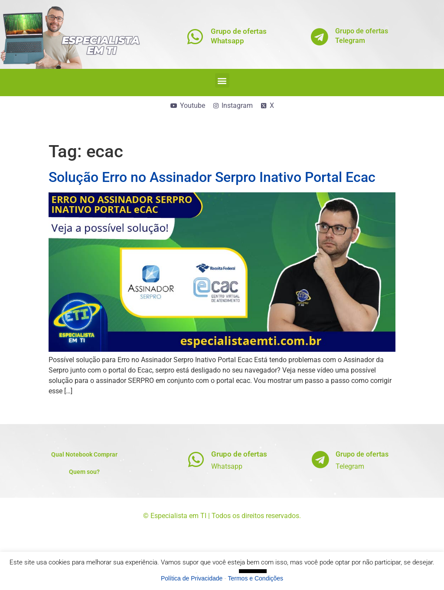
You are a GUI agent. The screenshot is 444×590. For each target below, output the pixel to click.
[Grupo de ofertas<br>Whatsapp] (195, 36)
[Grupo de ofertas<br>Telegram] (320, 36)
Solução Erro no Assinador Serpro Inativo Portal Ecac (212, 177)
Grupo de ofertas (239, 454)
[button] (222, 80)
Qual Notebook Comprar (84, 454)
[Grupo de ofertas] (196, 459)
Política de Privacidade (191, 578)
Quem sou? (84, 471)
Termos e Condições (256, 578)
